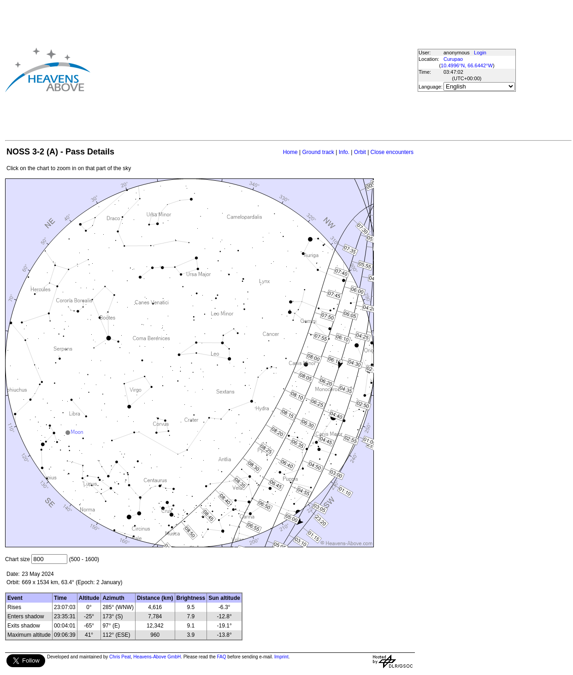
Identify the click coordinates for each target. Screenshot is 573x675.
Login (480, 52)
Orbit (360, 152)
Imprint (281, 656)
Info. (344, 152)
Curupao (453, 59)
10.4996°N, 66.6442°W (467, 65)
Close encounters (392, 152)
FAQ (221, 656)
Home (290, 152)
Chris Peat (120, 656)
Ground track (318, 152)
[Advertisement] (251, 69)
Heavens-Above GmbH (157, 656)
